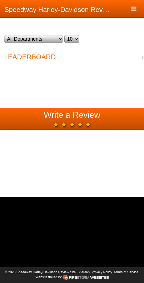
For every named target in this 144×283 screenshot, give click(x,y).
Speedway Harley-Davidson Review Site (59, 9)
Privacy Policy (102, 272)
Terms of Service (126, 272)
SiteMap (84, 272)
